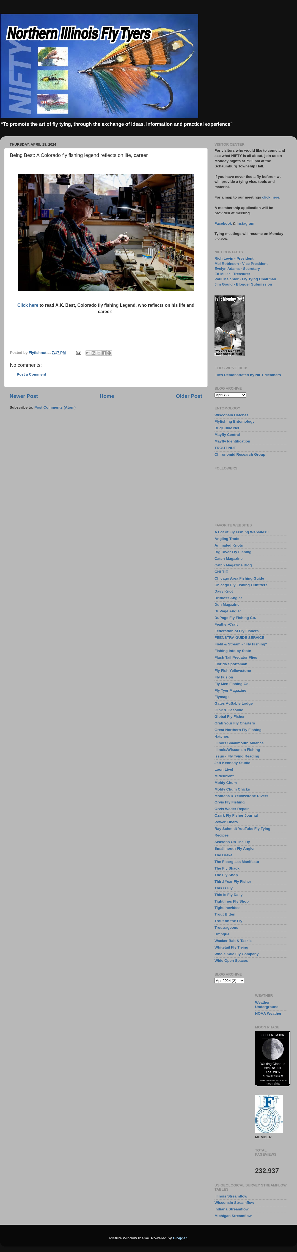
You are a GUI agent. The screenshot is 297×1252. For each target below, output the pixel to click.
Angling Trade (227, 539)
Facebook (223, 223)
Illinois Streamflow (231, 1196)
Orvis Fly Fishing (230, 802)
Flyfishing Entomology (235, 421)
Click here (27, 305)
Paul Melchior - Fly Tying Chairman (245, 279)
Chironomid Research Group (240, 454)
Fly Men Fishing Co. (232, 684)
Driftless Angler (228, 598)
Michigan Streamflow (233, 1216)
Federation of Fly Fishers (237, 631)
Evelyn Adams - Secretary (237, 269)
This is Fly (224, 888)
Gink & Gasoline (229, 710)
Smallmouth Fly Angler (235, 848)
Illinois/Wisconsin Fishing (237, 750)
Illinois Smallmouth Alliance (239, 743)
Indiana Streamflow (232, 1209)
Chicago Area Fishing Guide (239, 578)
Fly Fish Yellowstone (233, 671)
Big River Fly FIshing (233, 552)
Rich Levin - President (234, 258)
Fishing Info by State (233, 651)
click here (270, 197)
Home (107, 396)
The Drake (223, 855)
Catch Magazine (229, 558)
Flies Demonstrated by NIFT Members (248, 375)
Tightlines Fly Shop (232, 901)
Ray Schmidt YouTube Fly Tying (242, 829)
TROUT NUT (225, 448)
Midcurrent (224, 776)
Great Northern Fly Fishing (238, 730)
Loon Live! (224, 769)
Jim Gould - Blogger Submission (243, 284)
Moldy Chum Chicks (232, 789)
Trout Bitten (225, 914)
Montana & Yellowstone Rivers (241, 796)
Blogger (180, 1238)
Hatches (222, 736)
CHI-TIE (221, 572)
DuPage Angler (228, 611)
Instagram (245, 223)
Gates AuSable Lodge (234, 703)
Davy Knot (224, 591)
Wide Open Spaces (231, 960)
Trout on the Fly (228, 921)
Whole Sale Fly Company (237, 954)
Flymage (222, 697)
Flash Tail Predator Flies (236, 657)
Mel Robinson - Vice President (241, 264)
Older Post (189, 396)
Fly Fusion (224, 677)
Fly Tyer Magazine (230, 690)
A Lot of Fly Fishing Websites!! (242, 532)
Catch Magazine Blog (233, 565)
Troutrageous (226, 927)
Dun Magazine (227, 604)
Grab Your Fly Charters (235, 723)
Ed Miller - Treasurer (232, 274)
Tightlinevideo (227, 908)
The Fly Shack (227, 868)
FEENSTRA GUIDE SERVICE (240, 637)
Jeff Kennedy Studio (233, 763)
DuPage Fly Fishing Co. (235, 618)
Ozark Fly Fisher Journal (236, 815)
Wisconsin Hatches (232, 415)
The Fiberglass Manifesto (237, 862)
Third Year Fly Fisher (233, 881)
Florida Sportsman (231, 664)
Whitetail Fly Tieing (231, 947)
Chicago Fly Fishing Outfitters (241, 585)
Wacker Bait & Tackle (233, 941)
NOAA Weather (268, 1013)
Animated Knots (229, 545)
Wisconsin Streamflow (234, 1203)
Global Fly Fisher (230, 717)
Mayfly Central (227, 435)
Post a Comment (31, 374)
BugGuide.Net (227, 428)
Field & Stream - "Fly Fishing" (241, 644)
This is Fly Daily (229, 895)
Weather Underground (267, 1004)
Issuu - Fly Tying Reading (237, 756)
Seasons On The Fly (232, 842)
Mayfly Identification (232, 441)
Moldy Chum (226, 783)
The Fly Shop (226, 875)
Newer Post (24, 396)
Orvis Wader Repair (232, 809)
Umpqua (222, 934)
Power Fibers (226, 822)
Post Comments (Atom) (55, 407)
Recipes (222, 835)
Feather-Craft (226, 624)
